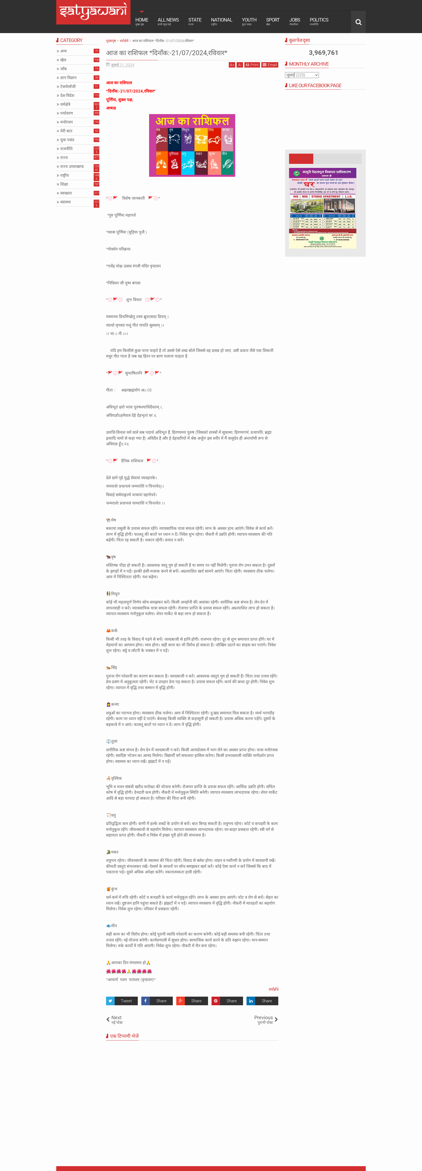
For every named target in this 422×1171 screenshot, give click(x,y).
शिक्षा (64, 184)
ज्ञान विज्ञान (68, 77)
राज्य (64, 157)
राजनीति (66, 148)
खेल (63, 60)
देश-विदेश (67, 95)
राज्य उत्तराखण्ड (72, 166)
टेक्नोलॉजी (68, 86)
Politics (319, 21)
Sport (273, 21)
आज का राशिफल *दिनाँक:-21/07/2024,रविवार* (185, 52)
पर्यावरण (66, 113)
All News (168, 21)
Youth (249, 21)
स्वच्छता (66, 193)
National (221, 21)
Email (270, 64)
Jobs (294, 21)
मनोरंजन (66, 122)
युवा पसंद (67, 139)
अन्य (63, 51)
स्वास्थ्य (65, 202)
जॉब (63, 68)
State (194, 21)
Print (252, 64)
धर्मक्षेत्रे (273, 989)
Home (141, 21)
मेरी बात (66, 131)
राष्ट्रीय (64, 175)
